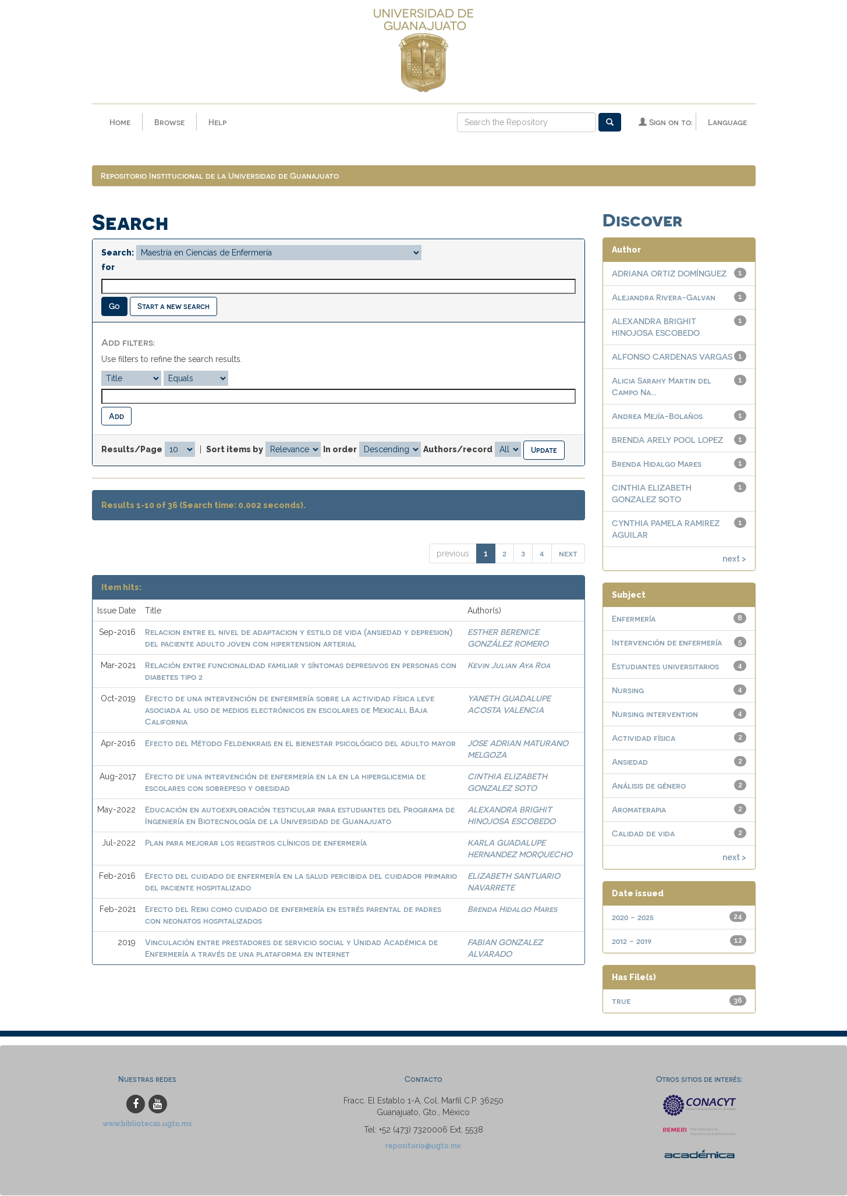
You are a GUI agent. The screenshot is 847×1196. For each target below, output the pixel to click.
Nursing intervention (655, 714)
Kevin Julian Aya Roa (508, 665)
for (108, 267)
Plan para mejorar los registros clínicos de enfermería (256, 842)
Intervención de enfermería (667, 643)
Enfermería (633, 619)
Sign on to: (666, 122)
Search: (117, 253)
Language (727, 122)
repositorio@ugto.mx (423, 1146)
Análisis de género (649, 786)
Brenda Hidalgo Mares (512, 909)
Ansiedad (630, 762)
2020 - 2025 (633, 917)
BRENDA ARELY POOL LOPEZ (667, 440)
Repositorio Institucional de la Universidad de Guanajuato (220, 176)
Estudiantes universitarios (665, 667)
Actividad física (643, 738)
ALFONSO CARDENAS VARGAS (672, 357)
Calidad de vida (643, 834)
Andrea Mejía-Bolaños (657, 416)
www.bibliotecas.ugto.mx (147, 1124)
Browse (169, 122)
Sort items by (234, 450)
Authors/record (457, 450)
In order (340, 450)
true (621, 1001)
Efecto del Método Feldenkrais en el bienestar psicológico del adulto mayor (300, 743)
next (568, 553)
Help (217, 122)
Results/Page (131, 450)
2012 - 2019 (631, 941)
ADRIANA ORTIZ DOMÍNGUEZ (669, 274)
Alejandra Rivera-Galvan (663, 298)
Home (119, 122)
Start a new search (173, 306)
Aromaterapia (639, 810)
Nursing (628, 690)
